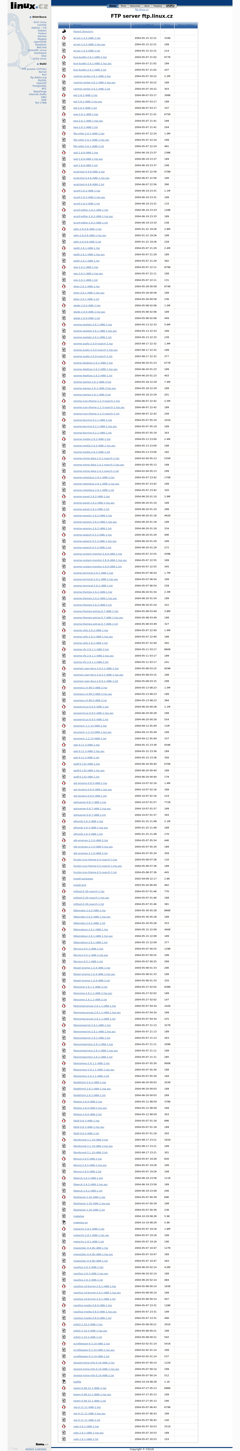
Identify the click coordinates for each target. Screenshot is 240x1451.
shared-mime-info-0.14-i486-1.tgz (94, 1362)
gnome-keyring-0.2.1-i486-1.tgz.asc (95, 426)
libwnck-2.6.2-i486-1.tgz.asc (91, 1184)
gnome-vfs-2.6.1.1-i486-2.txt (91, 662)
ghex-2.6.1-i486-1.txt (86, 299)
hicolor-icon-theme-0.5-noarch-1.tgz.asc (98, 866)
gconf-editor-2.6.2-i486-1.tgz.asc (93, 216)
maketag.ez (81, 1222)
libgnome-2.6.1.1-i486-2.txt (90, 999)
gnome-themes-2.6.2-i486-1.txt (93, 604)
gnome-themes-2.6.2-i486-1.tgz (93, 592)
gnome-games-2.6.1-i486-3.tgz (92, 382)
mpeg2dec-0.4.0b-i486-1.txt (91, 1260)
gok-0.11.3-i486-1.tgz (87, 744)
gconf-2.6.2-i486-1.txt (87, 203)
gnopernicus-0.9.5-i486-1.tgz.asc (94, 713)
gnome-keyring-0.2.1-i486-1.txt (93, 432)
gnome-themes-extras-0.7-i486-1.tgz (96, 611)
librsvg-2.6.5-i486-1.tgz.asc (90, 1165)
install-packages (83, 878)
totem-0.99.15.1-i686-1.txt (90, 1400)
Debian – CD (39, 27)
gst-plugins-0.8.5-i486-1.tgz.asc (93, 789)
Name (77, 25)
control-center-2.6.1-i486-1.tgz (92, 76)
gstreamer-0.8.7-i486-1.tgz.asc (92, 808)
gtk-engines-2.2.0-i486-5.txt (91, 853)
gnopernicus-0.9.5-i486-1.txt (91, 719)
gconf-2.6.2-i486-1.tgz (87, 190)
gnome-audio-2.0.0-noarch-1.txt (93, 356)
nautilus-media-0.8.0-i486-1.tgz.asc (95, 1311)
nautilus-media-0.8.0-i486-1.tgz (93, 1305)
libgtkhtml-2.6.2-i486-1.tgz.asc (92, 1088)
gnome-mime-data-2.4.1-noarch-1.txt (96, 471)
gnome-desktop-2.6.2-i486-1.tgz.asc (96, 369)
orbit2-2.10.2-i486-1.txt (88, 1337)
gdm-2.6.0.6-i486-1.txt (87, 241)
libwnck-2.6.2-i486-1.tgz (88, 1178)
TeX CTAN (40, 102)
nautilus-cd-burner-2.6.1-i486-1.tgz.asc (97, 1292)
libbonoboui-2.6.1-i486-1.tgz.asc (93, 936)
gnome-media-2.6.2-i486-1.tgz (92, 439)
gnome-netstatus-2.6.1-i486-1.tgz (94, 477)
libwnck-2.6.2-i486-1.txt (88, 1190)
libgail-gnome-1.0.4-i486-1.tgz (92, 967)
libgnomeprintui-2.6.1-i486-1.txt (93, 1057)
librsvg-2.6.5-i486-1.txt (87, 1171)
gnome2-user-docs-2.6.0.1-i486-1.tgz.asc (99, 674)
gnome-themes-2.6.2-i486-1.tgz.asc (95, 598)
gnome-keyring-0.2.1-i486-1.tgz (93, 420)
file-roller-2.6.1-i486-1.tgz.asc (91, 139)
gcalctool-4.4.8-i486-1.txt (89, 184)
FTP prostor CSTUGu (34, 69)
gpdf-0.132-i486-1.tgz (87, 764)
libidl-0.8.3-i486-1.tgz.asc (89, 1127)
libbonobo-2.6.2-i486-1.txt (89, 923)
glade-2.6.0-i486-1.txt (87, 318)
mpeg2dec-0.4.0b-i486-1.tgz (91, 1248)
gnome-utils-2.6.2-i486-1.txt (91, 643)
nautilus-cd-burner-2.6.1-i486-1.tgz (95, 1286)
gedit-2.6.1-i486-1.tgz (87, 248)
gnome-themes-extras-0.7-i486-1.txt (96, 624)
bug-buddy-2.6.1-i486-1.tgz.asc (93, 63)
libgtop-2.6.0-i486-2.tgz (88, 1101)
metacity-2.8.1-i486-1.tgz (89, 1228)
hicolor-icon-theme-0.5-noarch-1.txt (95, 872)
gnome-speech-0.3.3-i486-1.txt (92, 547)
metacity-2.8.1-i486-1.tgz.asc (91, 1235)
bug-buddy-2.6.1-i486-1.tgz (90, 57)
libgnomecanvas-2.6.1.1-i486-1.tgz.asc (97, 1012)
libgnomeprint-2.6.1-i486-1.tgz (92, 1025)
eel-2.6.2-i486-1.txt (85, 108)
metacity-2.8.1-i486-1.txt (89, 1241)
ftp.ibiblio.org (38, 77)
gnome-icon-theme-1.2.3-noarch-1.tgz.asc (99, 407)
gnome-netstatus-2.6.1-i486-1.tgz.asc (96, 483)
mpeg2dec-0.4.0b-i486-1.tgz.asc (93, 1254)
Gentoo (42, 36)
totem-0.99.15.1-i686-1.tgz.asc (92, 1394)
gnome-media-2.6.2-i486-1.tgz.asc (95, 445)
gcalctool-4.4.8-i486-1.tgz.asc (92, 178)
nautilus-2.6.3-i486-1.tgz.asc (91, 1273)
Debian (42, 30)
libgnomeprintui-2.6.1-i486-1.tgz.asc (96, 1050)
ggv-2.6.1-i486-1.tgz (86, 267)
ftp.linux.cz (141, 9)
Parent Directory (83, 31)
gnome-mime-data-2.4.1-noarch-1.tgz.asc (99, 464)
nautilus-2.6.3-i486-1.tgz (89, 1267)
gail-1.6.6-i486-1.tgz (86, 152)
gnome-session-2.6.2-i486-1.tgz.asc (95, 521)
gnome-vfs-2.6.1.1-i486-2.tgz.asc (94, 655)
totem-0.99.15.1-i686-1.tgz (90, 1388)
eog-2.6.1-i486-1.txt (86, 127)
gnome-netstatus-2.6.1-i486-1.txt (94, 490)
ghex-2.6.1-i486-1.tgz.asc (89, 292)
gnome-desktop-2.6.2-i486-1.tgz (93, 362)
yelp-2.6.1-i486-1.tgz (86, 1426)
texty (123, 6)
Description (186, 25)
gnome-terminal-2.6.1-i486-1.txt (93, 585)
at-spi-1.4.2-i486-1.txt (87, 50)
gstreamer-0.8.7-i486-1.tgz (90, 802)
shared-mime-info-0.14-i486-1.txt (94, 1375)
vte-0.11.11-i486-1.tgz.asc (90, 1413)
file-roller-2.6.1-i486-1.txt (89, 146)
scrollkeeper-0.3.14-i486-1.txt (92, 1356)
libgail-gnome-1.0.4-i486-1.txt (92, 980)
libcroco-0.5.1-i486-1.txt (88, 961)
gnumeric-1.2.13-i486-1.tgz (90, 725)
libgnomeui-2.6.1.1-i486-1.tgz (92, 1063)
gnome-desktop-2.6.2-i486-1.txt (93, 375)
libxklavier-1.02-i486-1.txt (89, 1209)
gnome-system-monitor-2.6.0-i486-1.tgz (98, 553)
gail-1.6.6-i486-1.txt (86, 165)
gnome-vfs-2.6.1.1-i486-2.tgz (91, 649)
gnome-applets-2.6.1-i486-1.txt (93, 337)
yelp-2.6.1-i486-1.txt (86, 1439)
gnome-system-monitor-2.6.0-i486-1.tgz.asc (100, 560)
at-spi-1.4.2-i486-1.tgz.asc (90, 44)
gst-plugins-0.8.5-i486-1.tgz (90, 783)
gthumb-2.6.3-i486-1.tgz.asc (91, 827)
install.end (80, 885)
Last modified (144, 25)
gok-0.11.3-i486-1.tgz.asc (89, 751)
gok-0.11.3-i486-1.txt (86, 757)
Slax (43, 55)
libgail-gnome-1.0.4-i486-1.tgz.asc (94, 974)
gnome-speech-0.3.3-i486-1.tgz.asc (95, 541)
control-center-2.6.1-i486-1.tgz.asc (95, 82)
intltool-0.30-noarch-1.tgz (89, 891)
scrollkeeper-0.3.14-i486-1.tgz (92, 1343)
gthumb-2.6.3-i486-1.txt (88, 834)
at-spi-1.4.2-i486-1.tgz (87, 38)
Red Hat (41, 47)
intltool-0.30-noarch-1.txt (89, 904)
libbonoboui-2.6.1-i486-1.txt (91, 942)
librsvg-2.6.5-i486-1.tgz (88, 1158)
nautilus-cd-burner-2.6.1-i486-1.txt (95, 1299)
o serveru (40, 1448)
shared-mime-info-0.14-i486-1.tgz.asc (96, 1369)
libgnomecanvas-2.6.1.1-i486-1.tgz (95, 1006)
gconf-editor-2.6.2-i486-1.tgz (91, 210)
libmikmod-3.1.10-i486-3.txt (91, 1152)
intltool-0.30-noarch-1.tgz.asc (91, 897)
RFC (44, 88)
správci (30, 1448)
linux (113, 6)
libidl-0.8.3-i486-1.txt (86, 1133)
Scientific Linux (37, 50)
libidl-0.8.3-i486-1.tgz (87, 1120)
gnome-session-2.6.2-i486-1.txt (93, 528)
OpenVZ (41, 83)
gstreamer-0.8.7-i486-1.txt (90, 815)
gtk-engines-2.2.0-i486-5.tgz (91, 840)
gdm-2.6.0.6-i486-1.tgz (88, 229)
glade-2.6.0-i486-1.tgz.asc (89, 311)
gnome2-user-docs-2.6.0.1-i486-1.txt (96, 681)
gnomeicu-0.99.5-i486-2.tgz (90, 687)
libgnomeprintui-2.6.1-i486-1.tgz (93, 1044)
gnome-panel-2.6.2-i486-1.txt (92, 509)
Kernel (42, 71)
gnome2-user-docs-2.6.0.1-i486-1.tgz (96, 668)
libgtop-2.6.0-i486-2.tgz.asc (90, 1108)
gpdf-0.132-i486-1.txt (87, 776)
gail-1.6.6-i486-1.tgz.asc (88, 159)
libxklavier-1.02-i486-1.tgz (89, 1197)
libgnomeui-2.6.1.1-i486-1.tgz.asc (94, 1069)
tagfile (77, 1381)
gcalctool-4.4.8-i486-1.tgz (89, 171)
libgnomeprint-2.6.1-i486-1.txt (92, 1037)
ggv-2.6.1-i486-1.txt (86, 280)
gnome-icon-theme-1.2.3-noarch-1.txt (96, 413)
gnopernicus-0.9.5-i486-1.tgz (91, 706)
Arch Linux (40, 22)
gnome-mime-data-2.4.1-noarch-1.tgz (96, 458)
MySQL (42, 80)
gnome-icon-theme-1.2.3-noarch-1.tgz (97, 401)
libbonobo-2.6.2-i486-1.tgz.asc (92, 916)
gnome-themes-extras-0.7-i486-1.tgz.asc (98, 617)
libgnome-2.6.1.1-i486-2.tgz (90, 986)
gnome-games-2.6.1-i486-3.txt (92, 394)
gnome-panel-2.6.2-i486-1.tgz (92, 496)
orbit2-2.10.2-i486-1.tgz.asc (90, 1330)
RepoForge (40, 91)
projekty (158, 6)
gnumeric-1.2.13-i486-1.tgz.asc (93, 732)
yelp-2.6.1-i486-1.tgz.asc (89, 1432)
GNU (43, 97)
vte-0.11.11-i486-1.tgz (87, 1407)
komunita (135, 6)
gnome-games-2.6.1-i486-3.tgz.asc (95, 388)
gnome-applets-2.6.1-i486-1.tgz (93, 324)
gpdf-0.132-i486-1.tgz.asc (89, 770)
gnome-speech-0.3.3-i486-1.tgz (93, 534)
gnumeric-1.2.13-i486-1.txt (90, 738)
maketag (79, 1216)
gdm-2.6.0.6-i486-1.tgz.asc (90, 235)
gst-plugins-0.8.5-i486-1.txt (90, 795)
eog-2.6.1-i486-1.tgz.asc (88, 120)
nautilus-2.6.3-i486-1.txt (88, 1280)
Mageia (42, 39)
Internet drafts (37, 94)
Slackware (40, 53)
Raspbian (40, 44)
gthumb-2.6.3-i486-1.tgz (88, 821)
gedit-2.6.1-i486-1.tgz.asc (89, 254)
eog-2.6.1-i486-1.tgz (86, 114)
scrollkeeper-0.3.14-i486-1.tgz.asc (94, 1350)
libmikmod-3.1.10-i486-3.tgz (91, 1139)
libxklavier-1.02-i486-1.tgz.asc (92, 1203)
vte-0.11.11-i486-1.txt (87, 1420)
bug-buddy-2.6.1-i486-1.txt (90, 69)
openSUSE (40, 41)
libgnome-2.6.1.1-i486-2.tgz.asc (93, 993)
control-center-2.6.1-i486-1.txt (92, 88)
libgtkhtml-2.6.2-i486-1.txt (90, 1095)
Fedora (42, 33)
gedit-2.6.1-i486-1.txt (87, 260)
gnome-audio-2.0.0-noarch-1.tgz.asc (96, 350)
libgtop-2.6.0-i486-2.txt (88, 1114)
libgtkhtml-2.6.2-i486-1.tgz (90, 1082)
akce (147, 6)
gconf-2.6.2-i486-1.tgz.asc (89, 197)
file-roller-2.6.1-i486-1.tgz (89, 133)
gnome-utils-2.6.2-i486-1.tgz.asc (93, 636)
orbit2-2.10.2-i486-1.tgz (88, 1324)
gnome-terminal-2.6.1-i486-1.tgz (93, 573)
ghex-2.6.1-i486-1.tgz (87, 286)
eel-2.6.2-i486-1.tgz (86, 95)
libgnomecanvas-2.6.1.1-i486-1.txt (95, 1018)
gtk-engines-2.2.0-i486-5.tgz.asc (93, 846)
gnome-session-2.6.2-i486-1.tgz (93, 515)
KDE (43, 99)
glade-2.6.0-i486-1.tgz (87, 305)
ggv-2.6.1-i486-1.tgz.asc (88, 273)
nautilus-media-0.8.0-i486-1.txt (93, 1318)
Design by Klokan (13, 1448)
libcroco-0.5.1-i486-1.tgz (88, 948)
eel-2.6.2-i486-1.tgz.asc (88, 101)
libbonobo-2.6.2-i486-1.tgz (90, 910)
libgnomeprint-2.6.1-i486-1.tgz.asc (95, 1031)
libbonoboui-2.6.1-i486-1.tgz (91, 929)
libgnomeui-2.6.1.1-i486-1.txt (91, 1076)
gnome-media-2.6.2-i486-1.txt (92, 452)
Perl (44, 74)
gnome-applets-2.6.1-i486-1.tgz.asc (95, 330)
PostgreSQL (39, 85)
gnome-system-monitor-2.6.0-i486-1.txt (98, 566)
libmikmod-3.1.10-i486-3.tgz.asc (93, 1146)
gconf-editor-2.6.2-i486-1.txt (91, 222)
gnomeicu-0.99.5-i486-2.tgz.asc (93, 694)
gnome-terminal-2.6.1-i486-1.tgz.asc (96, 579)
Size (167, 25)
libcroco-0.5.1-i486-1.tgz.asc (91, 955)
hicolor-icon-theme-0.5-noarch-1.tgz (95, 859)
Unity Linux (39, 58)
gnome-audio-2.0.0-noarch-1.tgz (93, 343)
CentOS (41, 25)
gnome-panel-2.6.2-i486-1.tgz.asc (94, 502)
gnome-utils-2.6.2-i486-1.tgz (91, 630)
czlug (170, 6)
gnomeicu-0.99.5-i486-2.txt (90, 700)
